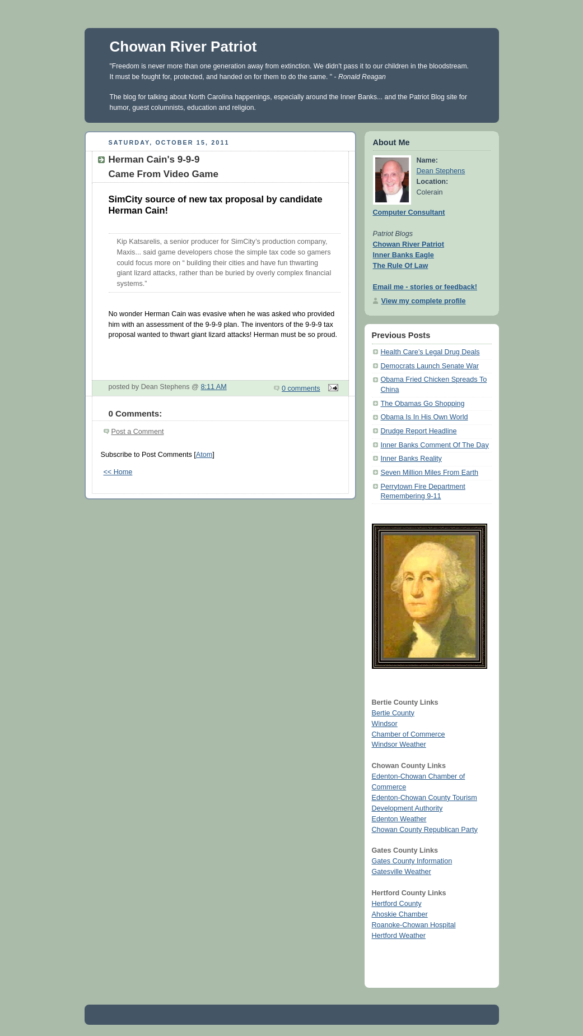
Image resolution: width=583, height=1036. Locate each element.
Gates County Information (412, 861)
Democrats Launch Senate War (430, 366)
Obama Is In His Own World (424, 417)
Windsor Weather (399, 744)
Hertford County (397, 904)
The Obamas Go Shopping (423, 404)
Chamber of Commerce (408, 734)
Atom (204, 455)
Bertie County (393, 713)
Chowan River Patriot (183, 46)
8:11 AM (213, 387)
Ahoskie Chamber (400, 914)
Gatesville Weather (401, 872)
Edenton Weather (399, 819)
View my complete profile (423, 301)
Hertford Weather (399, 936)
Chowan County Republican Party (425, 830)
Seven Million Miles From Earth (429, 473)
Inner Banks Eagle (403, 255)
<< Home (118, 472)
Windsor (385, 724)
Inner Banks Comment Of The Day (435, 445)
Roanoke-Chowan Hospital (414, 925)
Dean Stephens (441, 171)
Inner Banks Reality (411, 458)
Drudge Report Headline (419, 431)
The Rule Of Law (400, 266)
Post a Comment (137, 432)
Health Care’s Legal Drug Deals (430, 352)
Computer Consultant (409, 212)
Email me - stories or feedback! (425, 287)
